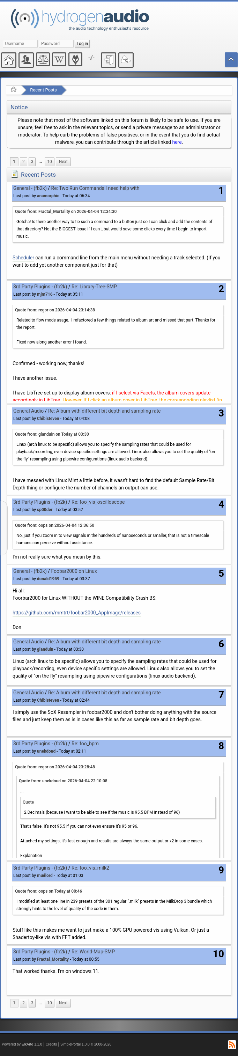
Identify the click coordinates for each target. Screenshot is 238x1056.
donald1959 (48, 578)
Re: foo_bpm (85, 743)
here (176, 142)
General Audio (28, 411)
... (40, 161)
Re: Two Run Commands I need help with (95, 188)
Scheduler (23, 257)
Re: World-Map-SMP (93, 951)
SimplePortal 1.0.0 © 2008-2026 (85, 1044)
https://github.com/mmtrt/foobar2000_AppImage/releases (77, 612)
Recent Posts (43, 90)
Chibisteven (48, 418)
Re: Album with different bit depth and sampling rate (104, 411)
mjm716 (45, 294)
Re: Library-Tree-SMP (94, 286)
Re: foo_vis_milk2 (90, 868)
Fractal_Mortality (53, 959)
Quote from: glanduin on (52, 434)
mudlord (45, 875)
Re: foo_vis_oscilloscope (98, 502)
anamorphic (48, 195)
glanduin (45, 649)
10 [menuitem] (49, 161)
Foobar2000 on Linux (74, 571)
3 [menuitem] (32, 161)
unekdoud (46, 751)
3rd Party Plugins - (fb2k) (40, 286)
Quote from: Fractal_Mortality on (66, 211)
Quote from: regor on (55, 310)
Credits (51, 1044)
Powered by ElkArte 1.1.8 (22, 1044)
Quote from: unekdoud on (63, 780)
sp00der (44, 509)
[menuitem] (40, 161)
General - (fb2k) (30, 188)
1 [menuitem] (14, 161)
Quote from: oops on (54, 525)
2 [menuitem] (23, 161)
